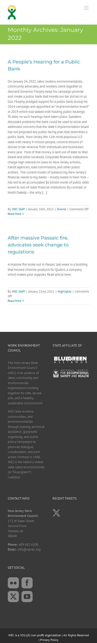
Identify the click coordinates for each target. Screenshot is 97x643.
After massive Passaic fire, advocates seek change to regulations (38, 245)
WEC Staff (18, 209)
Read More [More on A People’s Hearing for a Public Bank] (14, 214)
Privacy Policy (49, 640)
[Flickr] (13, 582)
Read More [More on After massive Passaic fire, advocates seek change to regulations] (14, 301)
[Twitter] (13, 596)
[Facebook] (27, 582)
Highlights (64, 291)
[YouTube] (27, 596)
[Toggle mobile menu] (86, 8)
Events (61, 209)
